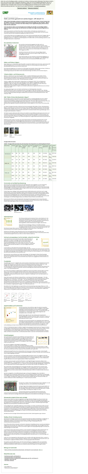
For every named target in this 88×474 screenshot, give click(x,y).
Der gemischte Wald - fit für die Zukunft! (13, 457)
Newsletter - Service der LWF (10, 459)
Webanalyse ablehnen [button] (22, 8)
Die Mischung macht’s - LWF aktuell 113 (12, 456)
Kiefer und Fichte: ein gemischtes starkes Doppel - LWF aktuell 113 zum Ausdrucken (23, 449)
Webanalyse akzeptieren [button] (33, 8)
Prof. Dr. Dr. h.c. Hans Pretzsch (11, 467)
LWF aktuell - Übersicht (9, 460)
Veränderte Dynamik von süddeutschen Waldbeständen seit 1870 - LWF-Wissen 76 (21, 458)
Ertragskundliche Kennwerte (10, 141)
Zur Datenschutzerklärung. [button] (40, 6)
